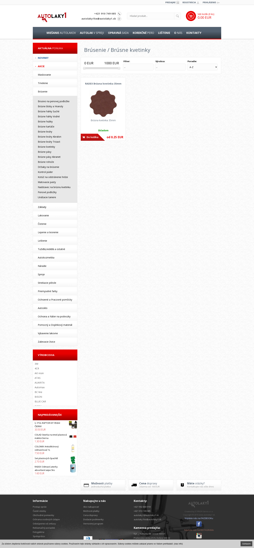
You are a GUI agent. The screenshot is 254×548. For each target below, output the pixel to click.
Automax (40, 387)
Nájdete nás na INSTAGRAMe (199, 530)
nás (178, 33)
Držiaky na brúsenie (48, 167)
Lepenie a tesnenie (48, 232)
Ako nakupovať (91, 506)
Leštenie (42, 240)
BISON (38, 396)
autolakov (61, 33)
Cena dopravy (90, 515)
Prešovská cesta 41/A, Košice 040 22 (152, 537)
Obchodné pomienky (43, 515)
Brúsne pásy (44, 151)
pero (143, 33)
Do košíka (92, 137)
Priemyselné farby (47, 291)
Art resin (39, 373)
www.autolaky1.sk (207, 514)
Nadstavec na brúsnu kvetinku (54, 187)
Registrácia (189, 2)
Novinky (43, 57)
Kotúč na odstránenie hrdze (53, 177)
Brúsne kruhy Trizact (49, 141)
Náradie (42, 266)
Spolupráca (39, 536)
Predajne (170, 2)
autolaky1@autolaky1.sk (146, 515)
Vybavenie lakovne (48, 333)
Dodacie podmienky (93, 519)
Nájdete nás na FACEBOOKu (199, 518)
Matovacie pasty (47, 182)
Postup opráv (40, 506)
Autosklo (42, 308)
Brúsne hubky (45, 121)
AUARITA (40, 382)
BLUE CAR (40, 401)
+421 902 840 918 (142, 506)
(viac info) (178, 544)
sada (118, 33)
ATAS (38, 377)
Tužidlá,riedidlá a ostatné (51, 249)
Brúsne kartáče (46, 126)
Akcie (41, 66)
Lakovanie (43, 215)
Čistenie (42, 223)
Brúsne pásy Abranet (49, 156)
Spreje (41, 274)
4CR (37, 368)
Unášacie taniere (47, 197)
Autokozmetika (46, 257)
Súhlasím (246, 544)
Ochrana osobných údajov (46, 519)
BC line (38, 392)
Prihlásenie (209, 2)
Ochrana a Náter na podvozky (54, 316)
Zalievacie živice (46, 341)
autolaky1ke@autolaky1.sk (98, 18)
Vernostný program (93, 523)
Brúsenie (42, 91)
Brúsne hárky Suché (48, 111)
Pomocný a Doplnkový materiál (55, 324)
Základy (42, 207)
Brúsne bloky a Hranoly (50, 106)
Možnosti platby (91, 510)
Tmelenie (43, 83)
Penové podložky (47, 192)
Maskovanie (44, 74)
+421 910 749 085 (105, 13)
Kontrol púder (45, 172)
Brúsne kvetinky (46, 146)
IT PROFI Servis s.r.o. (204, 511)
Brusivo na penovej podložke (53, 101)
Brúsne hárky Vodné (49, 116)
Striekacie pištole (47, 282)
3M (36, 363)
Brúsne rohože (46, 161)
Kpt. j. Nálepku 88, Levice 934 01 (149, 533)
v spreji (92, 33)
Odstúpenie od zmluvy (44, 523)
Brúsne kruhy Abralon (49, 136)
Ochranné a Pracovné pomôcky (55, 299)
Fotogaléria (38, 532)
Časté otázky (39, 510)
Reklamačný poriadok (44, 527)
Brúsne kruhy (45, 131)
